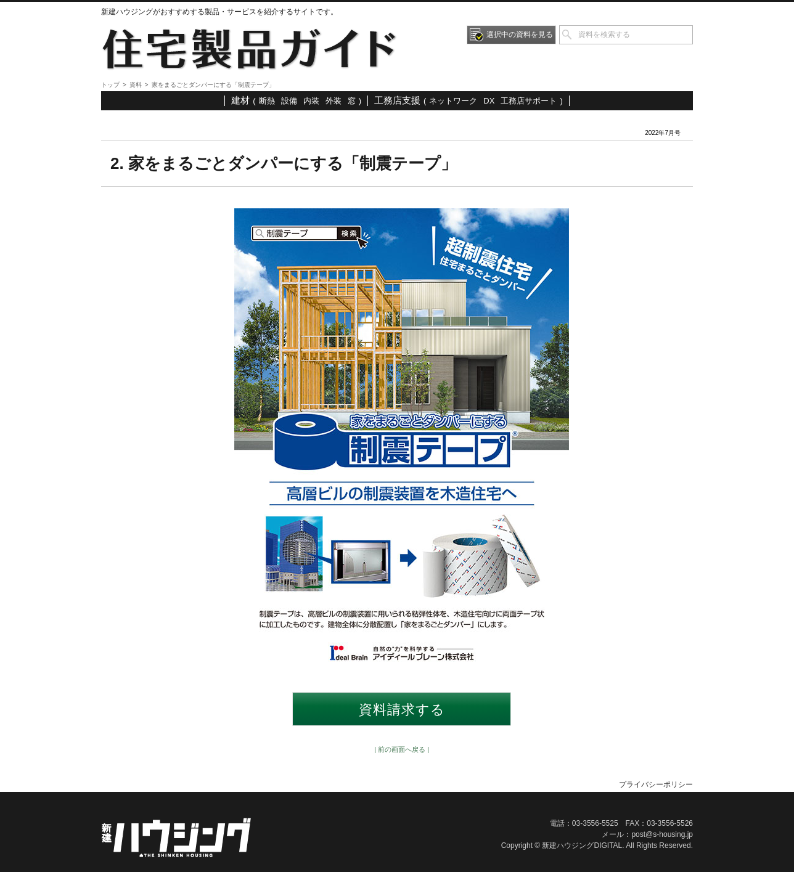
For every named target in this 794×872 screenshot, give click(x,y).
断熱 (267, 100)
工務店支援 (397, 100)
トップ (110, 84)
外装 (333, 100)
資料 (135, 84)
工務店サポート (529, 100)
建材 (240, 100)
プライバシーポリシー (656, 784)
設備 (289, 100)
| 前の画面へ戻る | (401, 749)
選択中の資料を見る (519, 34)
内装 (311, 100)
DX (488, 100)
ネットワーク (453, 100)
